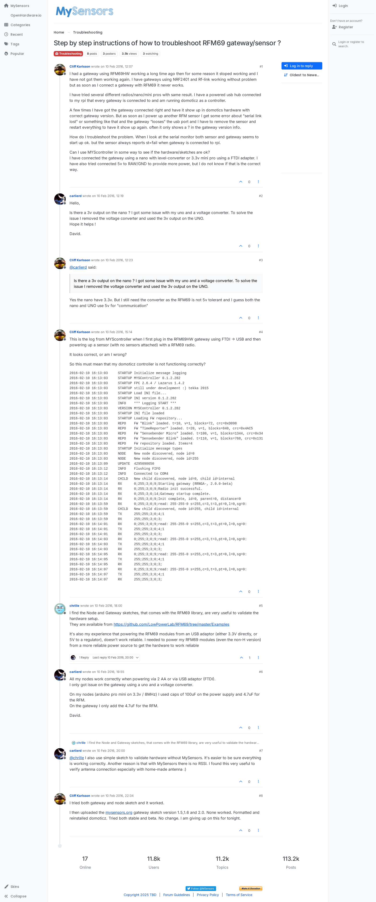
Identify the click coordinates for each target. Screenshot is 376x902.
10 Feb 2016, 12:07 (119, 66)
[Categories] (24, 25)
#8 (261, 796)
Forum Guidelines (176, 895)
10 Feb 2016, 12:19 (110, 196)
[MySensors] (24, 6)
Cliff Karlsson (80, 66)
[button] (24, 886)
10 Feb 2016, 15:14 (119, 332)
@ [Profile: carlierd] (78, 267)
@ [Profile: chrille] (77, 757)
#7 (261, 750)
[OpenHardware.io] (24, 15)
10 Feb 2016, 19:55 (110, 672)
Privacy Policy (208, 895)
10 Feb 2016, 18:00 (108, 605)
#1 (261, 66)
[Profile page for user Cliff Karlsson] (60, 69)
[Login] (352, 6)
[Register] (352, 27)
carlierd (76, 196)
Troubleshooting (68, 53)
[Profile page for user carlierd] (60, 199)
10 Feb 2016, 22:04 (120, 796)
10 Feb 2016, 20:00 (111, 750)
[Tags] (24, 44)
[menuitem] (352, 6)
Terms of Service (239, 895)
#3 (261, 260)
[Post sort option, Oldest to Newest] (302, 75)
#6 (261, 672)
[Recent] (24, 34)
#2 (261, 196)
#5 (261, 605)
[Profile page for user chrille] (60, 609)
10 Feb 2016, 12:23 (119, 260)
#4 (261, 332)
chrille (74, 605)
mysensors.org (119, 812)
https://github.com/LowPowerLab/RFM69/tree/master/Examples (171, 624)
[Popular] (24, 54)
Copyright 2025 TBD (140, 895)
